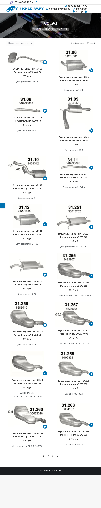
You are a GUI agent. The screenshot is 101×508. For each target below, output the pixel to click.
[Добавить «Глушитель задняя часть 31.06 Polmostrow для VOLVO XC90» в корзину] (91, 70)
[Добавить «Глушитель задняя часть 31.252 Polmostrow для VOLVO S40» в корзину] (45, 275)
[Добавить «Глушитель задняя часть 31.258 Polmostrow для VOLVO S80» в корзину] (45, 373)
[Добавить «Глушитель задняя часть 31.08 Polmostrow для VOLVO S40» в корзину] (45, 111)
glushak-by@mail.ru (58, 8)
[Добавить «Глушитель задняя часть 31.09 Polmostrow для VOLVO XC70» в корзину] (91, 130)
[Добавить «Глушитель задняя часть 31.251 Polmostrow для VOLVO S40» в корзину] (91, 227)
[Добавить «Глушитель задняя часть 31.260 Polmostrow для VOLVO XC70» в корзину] (45, 427)
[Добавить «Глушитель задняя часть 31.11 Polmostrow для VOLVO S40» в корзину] (91, 168)
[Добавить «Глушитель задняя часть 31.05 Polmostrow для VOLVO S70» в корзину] (45, 62)
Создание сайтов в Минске (50, 470)
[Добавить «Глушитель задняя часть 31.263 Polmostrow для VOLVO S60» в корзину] (91, 425)
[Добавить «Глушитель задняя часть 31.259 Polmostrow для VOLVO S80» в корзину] (91, 374)
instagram (80, 8)
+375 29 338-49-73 (75, 6)
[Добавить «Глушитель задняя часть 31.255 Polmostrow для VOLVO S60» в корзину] (91, 276)
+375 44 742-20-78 (19, 2)
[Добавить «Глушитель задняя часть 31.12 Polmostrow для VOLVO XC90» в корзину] (45, 224)
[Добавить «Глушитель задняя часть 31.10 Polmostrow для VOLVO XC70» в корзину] (45, 178)
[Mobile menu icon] (92, 8)
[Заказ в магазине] (20, 43)
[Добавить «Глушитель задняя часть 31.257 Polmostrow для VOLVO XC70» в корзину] (91, 324)
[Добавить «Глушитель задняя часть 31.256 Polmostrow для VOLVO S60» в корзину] (45, 325)
